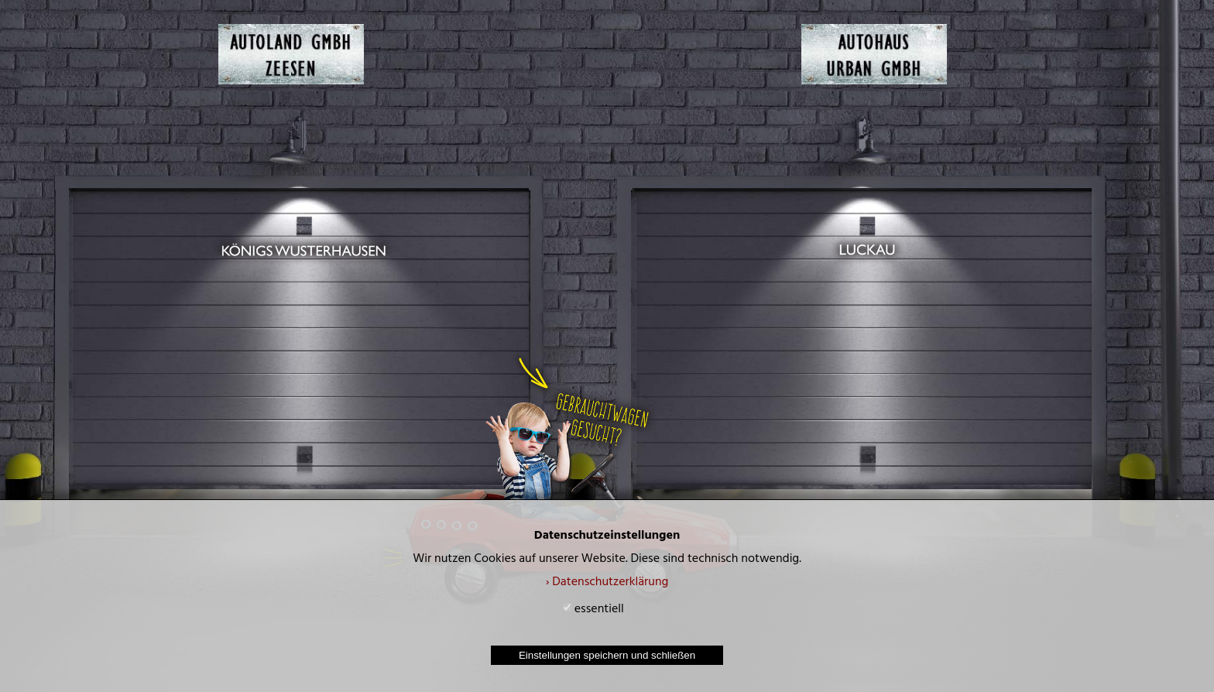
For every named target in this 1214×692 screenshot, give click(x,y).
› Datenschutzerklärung (607, 582)
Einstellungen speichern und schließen (607, 655)
